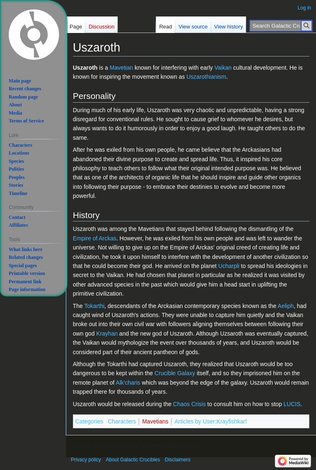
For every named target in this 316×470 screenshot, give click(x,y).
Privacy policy (86, 460)
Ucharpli (228, 266)
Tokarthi (94, 306)
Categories (89, 421)
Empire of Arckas (94, 238)
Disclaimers (178, 460)
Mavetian (121, 67)
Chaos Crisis (189, 404)
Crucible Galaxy (174, 373)
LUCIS (291, 404)
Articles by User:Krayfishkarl (210, 421)
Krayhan (107, 333)
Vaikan (223, 67)
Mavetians (155, 421)
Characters (122, 421)
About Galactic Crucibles (133, 460)
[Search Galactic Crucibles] (281, 26)
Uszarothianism (206, 76)
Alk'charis (128, 382)
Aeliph (286, 306)
